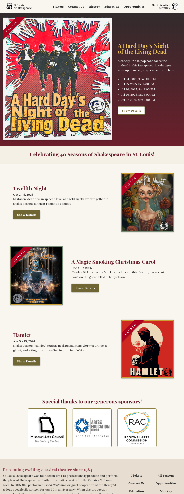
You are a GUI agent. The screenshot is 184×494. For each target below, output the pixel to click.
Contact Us (76, 6)
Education (111, 6)
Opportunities (134, 6)
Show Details (131, 110)
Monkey (166, 491)
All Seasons (165, 475)
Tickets (58, 6)
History (94, 6)
